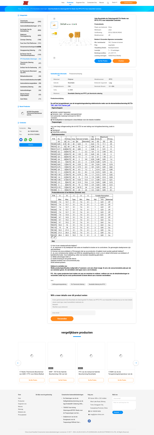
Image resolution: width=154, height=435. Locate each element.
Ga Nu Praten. (128, 2)
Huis (19, 398)
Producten (21, 401)
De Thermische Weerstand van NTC (30, 71)
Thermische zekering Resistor (30, 63)
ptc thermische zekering (77, 284)
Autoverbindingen (30, 90)
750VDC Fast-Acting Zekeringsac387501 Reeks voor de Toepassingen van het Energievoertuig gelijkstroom (73, 410)
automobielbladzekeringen (30, 26)
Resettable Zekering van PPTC (97, 284)
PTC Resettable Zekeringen (30, 59)
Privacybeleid (22, 415)
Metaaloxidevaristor (30, 76)
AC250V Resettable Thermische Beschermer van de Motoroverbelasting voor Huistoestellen (34, 113)
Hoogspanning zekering (30, 50)
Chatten (30, 145)
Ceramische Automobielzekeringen (30, 21)
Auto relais (30, 99)
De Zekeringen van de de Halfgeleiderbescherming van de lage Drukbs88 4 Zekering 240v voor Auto (73, 401)
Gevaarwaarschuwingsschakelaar (30, 47)
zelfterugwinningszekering (59, 284)
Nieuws (20, 406)
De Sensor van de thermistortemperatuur (30, 54)
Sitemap (20, 409)
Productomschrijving (75, 73)
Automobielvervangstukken (30, 83)
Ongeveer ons (22, 404)
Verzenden (62, 319)
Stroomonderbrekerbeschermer (30, 80)
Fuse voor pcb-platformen (30, 43)
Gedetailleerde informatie (59, 73)
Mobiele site (22, 412)
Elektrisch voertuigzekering (30, 35)
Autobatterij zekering (30, 87)
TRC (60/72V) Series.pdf (60, 105)
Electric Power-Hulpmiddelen (30, 94)
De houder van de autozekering (30, 30)
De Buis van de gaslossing (30, 68)
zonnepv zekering (30, 40)
